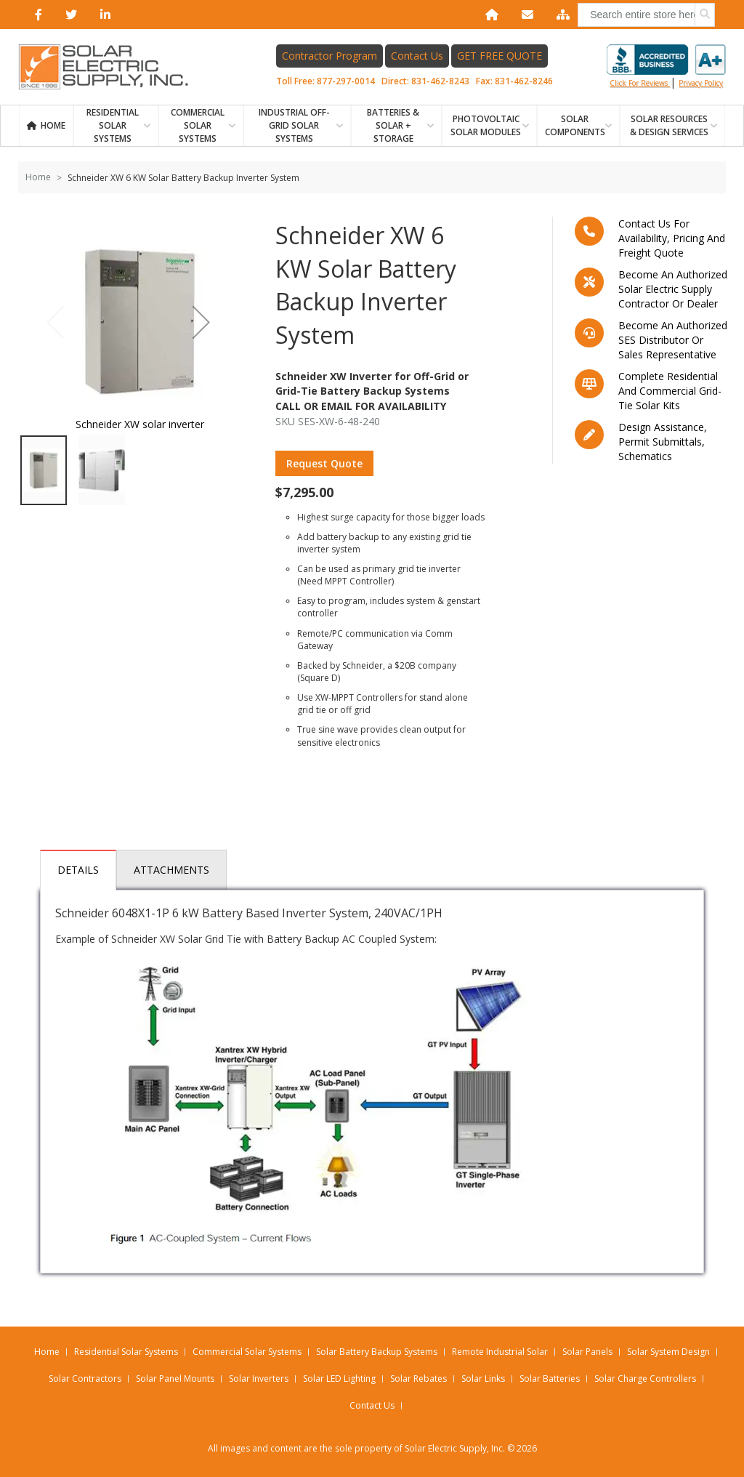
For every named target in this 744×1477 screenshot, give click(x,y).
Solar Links (483, 1378)
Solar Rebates (418, 1378)
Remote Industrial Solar (500, 1351)
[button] (201, 321)
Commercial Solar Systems (198, 125)
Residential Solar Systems (126, 1351)
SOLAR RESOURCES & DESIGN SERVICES (669, 125)
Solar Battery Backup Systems (376, 1351)
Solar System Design (668, 1351)
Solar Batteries (549, 1378)
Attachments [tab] (171, 870)
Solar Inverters (258, 1378)
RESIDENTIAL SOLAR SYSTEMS (112, 125)
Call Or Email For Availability (360, 406)
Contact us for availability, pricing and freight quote (671, 238)
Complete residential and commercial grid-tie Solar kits (669, 390)
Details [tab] (78, 870)
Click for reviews (666, 66)
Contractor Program (329, 56)
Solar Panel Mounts (175, 1378)
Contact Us (417, 56)
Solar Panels (587, 1351)
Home (53, 125)
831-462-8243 (440, 81)
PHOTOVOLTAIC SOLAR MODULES (485, 125)
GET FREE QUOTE (499, 56)
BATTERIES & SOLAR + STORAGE (393, 125)
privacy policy (701, 83)
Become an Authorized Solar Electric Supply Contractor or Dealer (672, 288)
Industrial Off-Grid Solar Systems (294, 125)
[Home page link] (111, 67)
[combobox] (646, 15)
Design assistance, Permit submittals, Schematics (662, 441)
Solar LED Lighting (339, 1378)
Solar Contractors (85, 1378)
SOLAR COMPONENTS (575, 125)
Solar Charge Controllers (645, 1378)
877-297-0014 (346, 81)
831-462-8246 (524, 81)
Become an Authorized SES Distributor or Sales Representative (672, 339)
